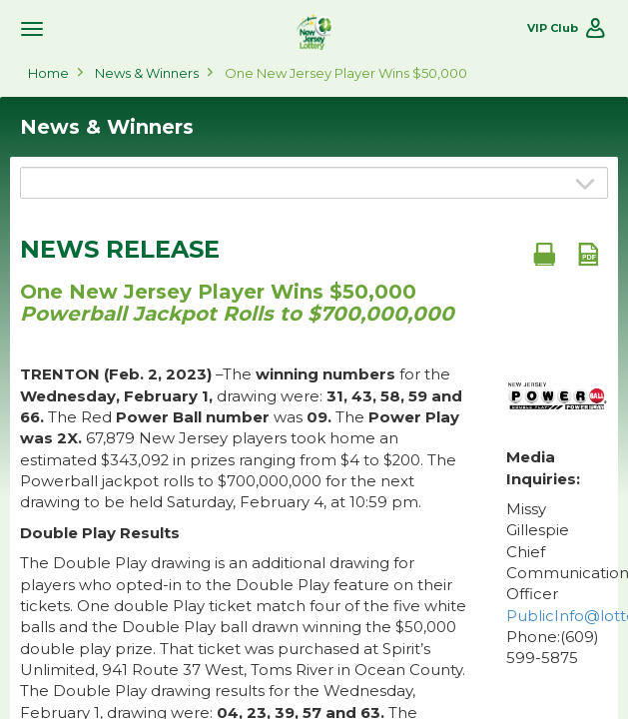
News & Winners (147, 73)
